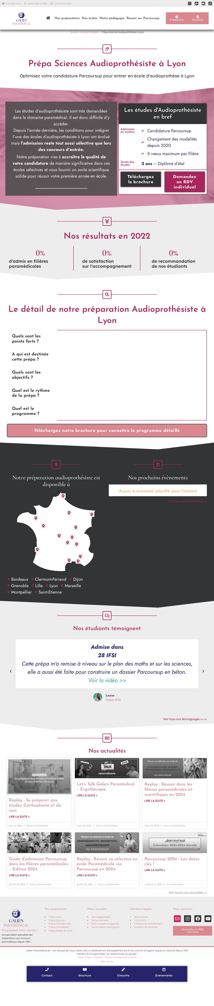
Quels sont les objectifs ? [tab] (26, 386)
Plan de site (107, 985)
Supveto (98, 981)
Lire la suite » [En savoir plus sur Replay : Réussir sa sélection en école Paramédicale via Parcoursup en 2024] (87, 899)
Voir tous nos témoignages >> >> (185, 737)
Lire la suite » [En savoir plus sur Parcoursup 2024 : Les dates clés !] (154, 894)
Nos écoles (89, 18)
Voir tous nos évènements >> (187, 515)
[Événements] (164, 993)
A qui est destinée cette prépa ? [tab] (30, 367)
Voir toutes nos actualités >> (188, 916)
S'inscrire (123, 999)
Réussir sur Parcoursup (143, 18)
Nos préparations (67, 18)
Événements (163, 999)
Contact (47, 999)
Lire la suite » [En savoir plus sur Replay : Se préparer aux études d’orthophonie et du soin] (19, 839)
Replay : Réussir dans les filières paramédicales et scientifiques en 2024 (168, 811)
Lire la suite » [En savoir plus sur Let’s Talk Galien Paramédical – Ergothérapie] (87, 818)
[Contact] (47, 993)
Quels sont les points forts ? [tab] (26, 349)
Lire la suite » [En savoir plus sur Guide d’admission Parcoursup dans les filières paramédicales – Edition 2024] (19, 899)
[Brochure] (85, 993)
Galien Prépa (85, 981)
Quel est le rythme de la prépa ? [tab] (31, 404)
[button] (10, 689)
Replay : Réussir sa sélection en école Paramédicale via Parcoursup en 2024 (107, 887)
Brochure (84, 999)
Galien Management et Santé (121, 981)
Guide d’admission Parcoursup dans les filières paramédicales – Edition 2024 (38, 887)
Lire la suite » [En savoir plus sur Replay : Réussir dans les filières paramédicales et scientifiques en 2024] (154, 823)
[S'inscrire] (123, 993)
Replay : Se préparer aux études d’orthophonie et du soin (35, 827)
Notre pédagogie (112, 18)
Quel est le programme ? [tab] (25, 422)
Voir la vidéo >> (107, 698)
